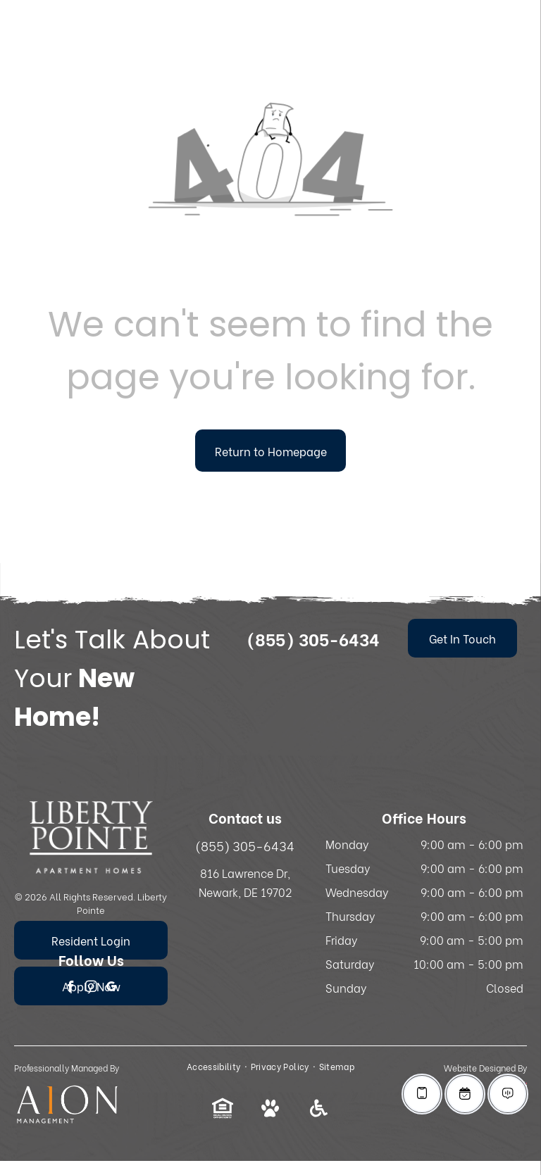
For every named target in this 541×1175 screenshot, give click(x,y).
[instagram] (91, 988)
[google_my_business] (111, 988)
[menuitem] (215, 1067)
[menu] (510, 43)
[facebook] (71, 988)
